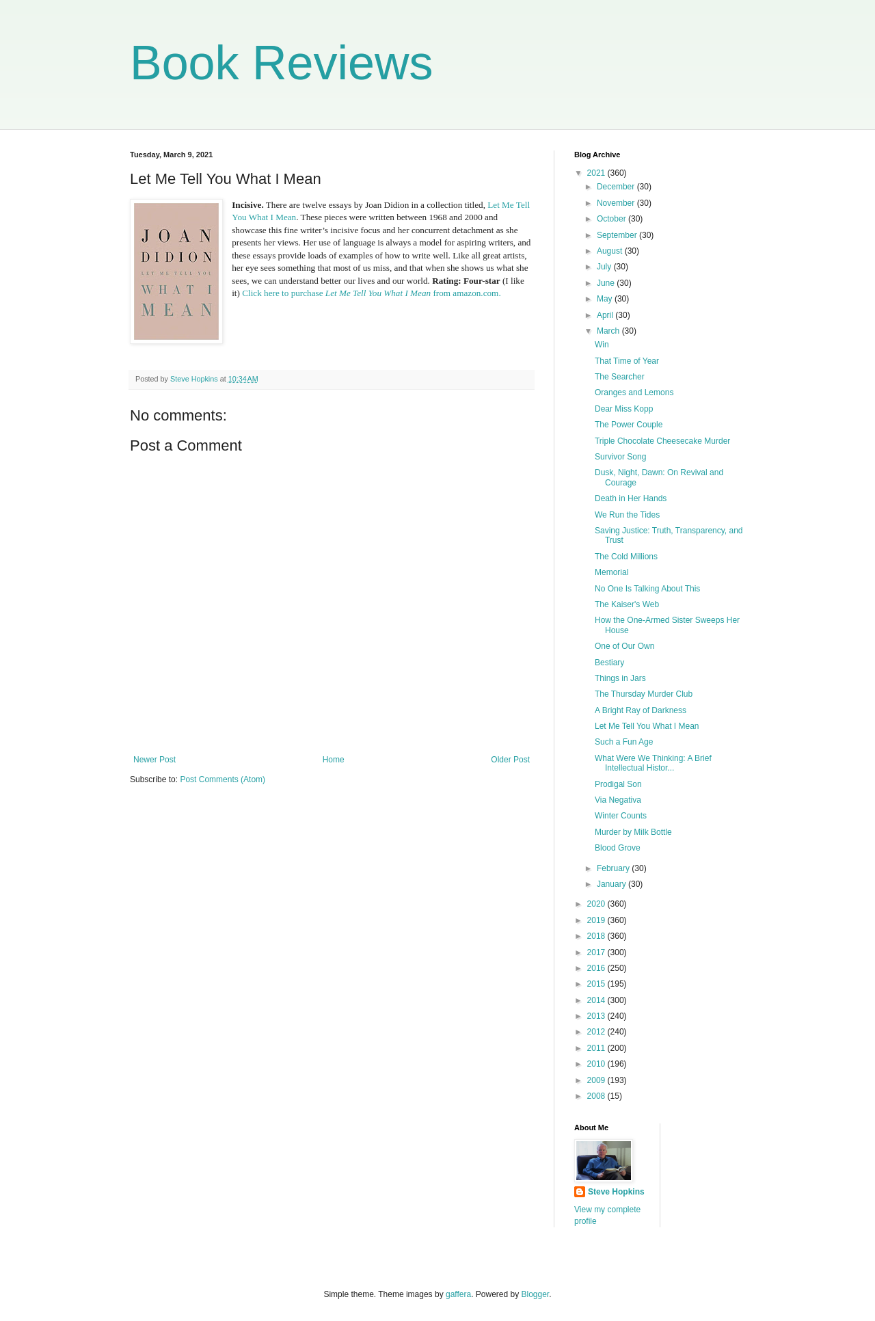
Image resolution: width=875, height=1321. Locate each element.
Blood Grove (618, 848)
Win (602, 344)
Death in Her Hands (631, 498)
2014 (597, 1000)
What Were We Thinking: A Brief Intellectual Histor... (653, 763)
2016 (597, 968)
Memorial (611, 572)
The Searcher (620, 377)
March (609, 331)
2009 (597, 1080)
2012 (597, 1032)
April (606, 315)
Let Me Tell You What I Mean (647, 726)
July (605, 266)
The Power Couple (628, 424)
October (612, 219)
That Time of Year (627, 361)
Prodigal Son (618, 784)
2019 (597, 920)
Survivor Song (620, 457)
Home (334, 759)
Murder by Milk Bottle (633, 832)
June (607, 283)
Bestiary (609, 662)
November (617, 203)
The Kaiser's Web (627, 604)
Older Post (510, 759)
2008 (597, 1096)
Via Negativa (618, 800)
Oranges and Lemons (634, 392)
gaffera (458, 1294)
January (612, 884)
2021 (597, 173)
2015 (597, 984)
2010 (597, 1064)
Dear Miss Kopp (624, 409)
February (614, 868)
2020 (597, 904)
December (617, 186)
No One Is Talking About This (647, 588)
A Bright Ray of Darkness (640, 710)
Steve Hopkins (616, 1192)
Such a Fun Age (624, 742)
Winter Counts (621, 815)
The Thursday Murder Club (643, 694)
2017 (597, 952)
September (618, 235)
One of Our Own (624, 646)
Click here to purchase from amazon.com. (371, 293)
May (606, 299)
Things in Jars (620, 678)
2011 (597, 1048)
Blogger (536, 1294)
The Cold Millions (626, 556)
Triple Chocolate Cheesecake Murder (662, 441)
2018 (597, 936)
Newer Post (154, 759)
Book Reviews (281, 63)
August (611, 251)
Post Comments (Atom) (222, 779)
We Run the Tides (627, 515)
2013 (597, 1016)
